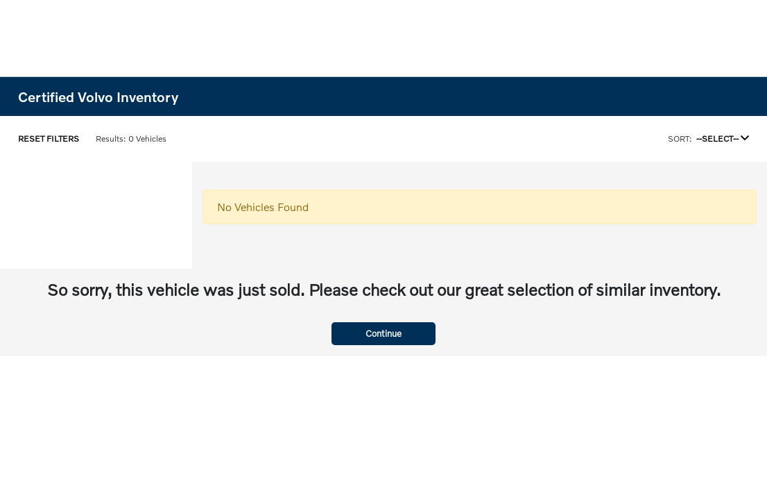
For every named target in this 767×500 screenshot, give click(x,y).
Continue (383, 333)
